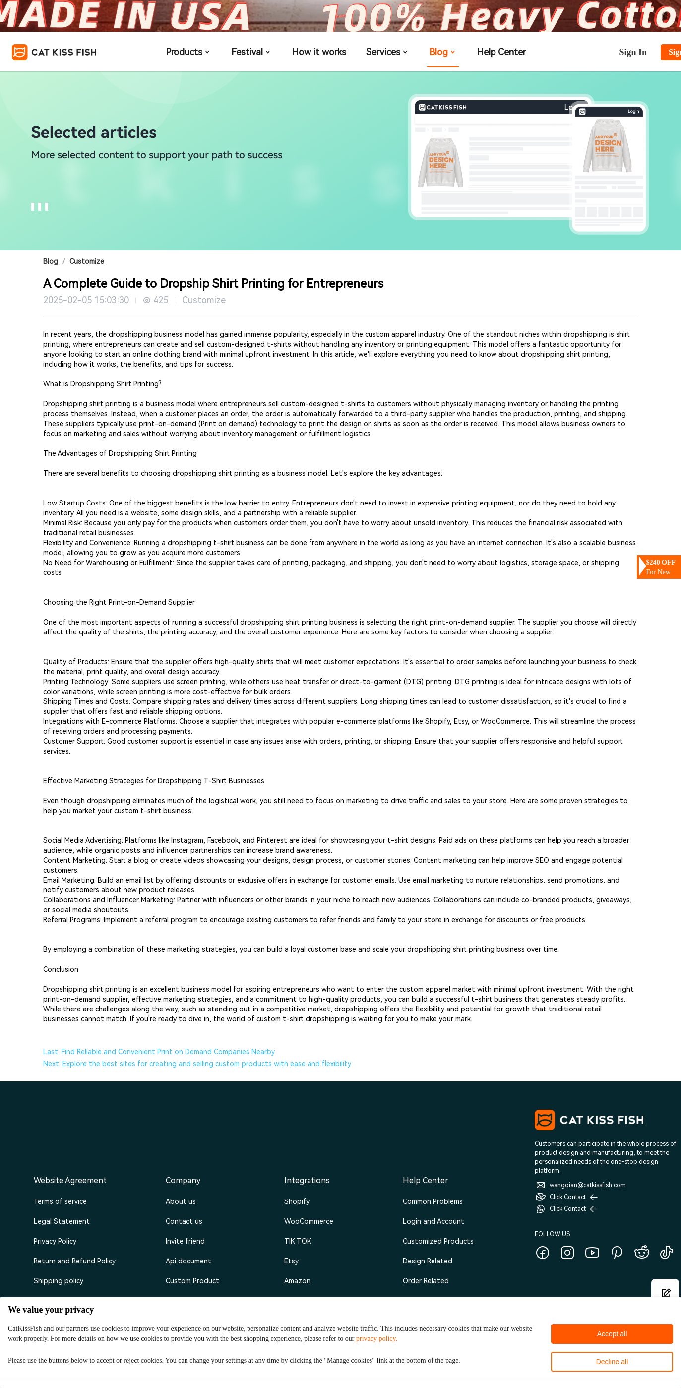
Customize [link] (86, 261)
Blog (443, 52)
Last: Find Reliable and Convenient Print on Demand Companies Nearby (159, 1052)
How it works (319, 52)
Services (387, 52)
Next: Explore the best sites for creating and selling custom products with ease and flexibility (197, 1064)
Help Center (501, 52)
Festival (251, 52)
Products (188, 52)
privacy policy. (376, 1338)
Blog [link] (50, 261)
